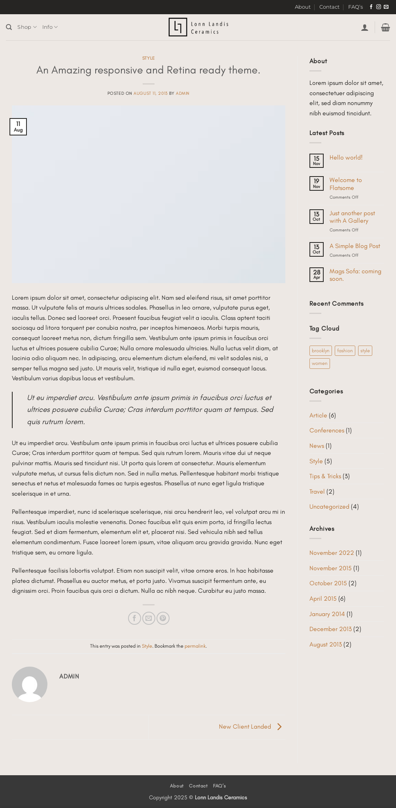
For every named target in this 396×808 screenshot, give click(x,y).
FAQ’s (355, 7)
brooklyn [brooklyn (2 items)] (321, 350)
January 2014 (327, 614)
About (303, 7)
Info (50, 27)
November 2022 (331, 552)
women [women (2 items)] (320, 363)
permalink (195, 646)
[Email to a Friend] (148, 618)
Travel (317, 491)
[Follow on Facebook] (371, 7)
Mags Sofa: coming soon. (355, 274)
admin (183, 93)
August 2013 (325, 644)
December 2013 (330, 629)
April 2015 (323, 598)
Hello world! (346, 157)
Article (318, 415)
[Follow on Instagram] (378, 7)
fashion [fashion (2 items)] (345, 350)
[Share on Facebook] (134, 618)
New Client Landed (252, 726)
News (316, 445)
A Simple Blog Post (355, 246)
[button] (365, 27)
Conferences (326, 430)
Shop (26, 27)
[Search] (9, 27)
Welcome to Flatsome (346, 183)
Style (148, 58)
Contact (329, 7)
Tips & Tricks (325, 476)
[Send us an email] (386, 7)
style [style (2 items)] (365, 350)
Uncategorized (329, 506)
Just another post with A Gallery (352, 216)
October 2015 (328, 583)
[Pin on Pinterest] (163, 618)
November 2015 (330, 568)
